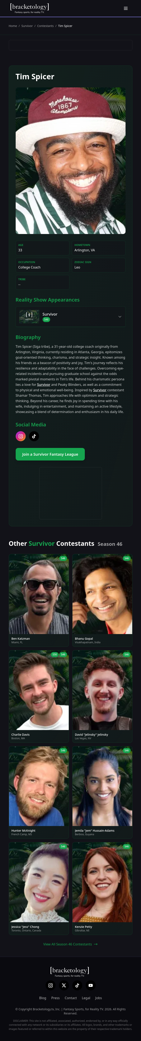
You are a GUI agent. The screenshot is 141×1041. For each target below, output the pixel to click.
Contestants (45, 26)
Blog (42, 998)
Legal (86, 998)
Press (55, 998)
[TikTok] (77, 985)
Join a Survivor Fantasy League (50, 454)
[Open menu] (126, 8)
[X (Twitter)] (64, 985)
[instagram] (21, 436)
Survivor (27, 26)
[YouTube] (91, 985)
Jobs (98, 998)
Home (13, 26)
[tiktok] (34, 436)
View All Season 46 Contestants (70, 944)
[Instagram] (51, 985)
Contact (71, 998)
